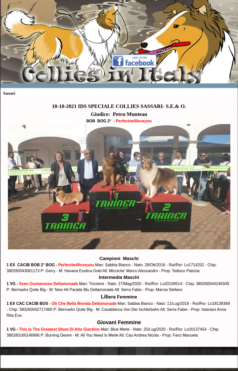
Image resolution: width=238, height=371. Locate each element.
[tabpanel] (119, 220)
